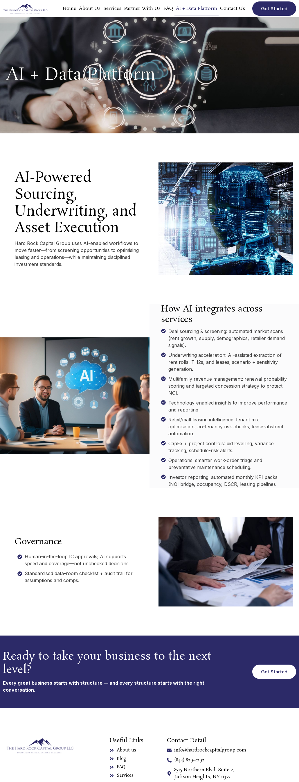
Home (69, 8)
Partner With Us (142, 8)
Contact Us (232, 8)
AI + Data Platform (196, 8)
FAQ (168, 8)
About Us (89, 8)
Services (112, 8)
